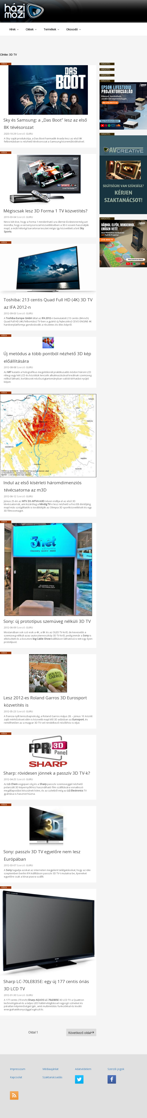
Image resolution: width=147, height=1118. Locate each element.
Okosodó (73, 29)
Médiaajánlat (50, 1069)
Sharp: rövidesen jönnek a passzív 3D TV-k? (46, 773)
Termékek (52, 29)
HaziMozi (19, 4)
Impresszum (17, 1069)
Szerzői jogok (116, 1069)
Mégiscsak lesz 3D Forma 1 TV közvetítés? (45, 211)
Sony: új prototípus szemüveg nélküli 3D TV (47, 621)
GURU (29, 133)
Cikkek (31, 29)
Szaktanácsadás (52, 1077)
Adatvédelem (83, 1069)
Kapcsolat (16, 1077)
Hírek (14, 29)
